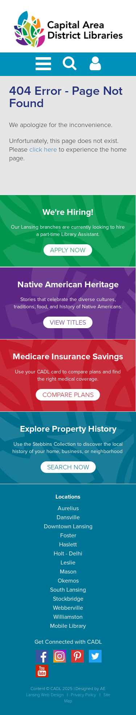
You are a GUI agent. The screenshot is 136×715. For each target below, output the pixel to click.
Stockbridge (68, 598)
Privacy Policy (83, 694)
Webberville (68, 608)
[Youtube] (42, 676)
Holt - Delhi (68, 553)
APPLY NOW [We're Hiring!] (68, 250)
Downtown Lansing (68, 526)
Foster (68, 535)
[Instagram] (59, 661)
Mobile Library (68, 626)
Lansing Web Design (44, 694)
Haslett (68, 544)
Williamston (68, 617)
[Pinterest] (77, 661)
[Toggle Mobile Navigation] (45, 64)
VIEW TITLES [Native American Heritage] (68, 322)
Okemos (68, 580)
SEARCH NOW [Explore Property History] (68, 467)
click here (43, 149)
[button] (70, 66)
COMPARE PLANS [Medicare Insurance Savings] (68, 395)
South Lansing (68, 589)
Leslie (68, 562)
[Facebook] (42, 661)
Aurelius (68, 508)
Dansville (68, 517)
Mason (68, 571)
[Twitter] (95, 661)
